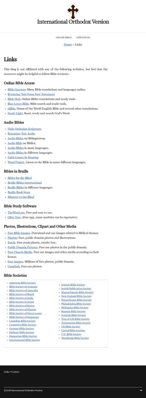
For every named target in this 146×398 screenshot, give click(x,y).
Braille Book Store (19, 192)
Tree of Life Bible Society (75, 319)
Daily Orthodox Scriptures (24, 129)
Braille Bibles (16, 187)
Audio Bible (15, 143)
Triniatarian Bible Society (76, 323)
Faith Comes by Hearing (23, 157)
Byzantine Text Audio (21, 133)
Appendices (83, 38)
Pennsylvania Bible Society (76, 300)
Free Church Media (20, 252)
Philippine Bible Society (74, 308)
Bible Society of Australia (23, 290)
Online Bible (64, 38)
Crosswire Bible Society (22, 325)
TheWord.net (16, 212)
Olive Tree (14, 217)
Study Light (15, 113)
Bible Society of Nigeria (22, 309)
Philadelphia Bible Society (76, 304)
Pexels (12, 242)
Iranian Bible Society (73, 285)
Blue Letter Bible (18, 104)
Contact (15, 372)
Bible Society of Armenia (23, 287)
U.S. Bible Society (71, 334)
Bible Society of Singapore (24, 317)
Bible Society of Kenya (21, 306)
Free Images (15, 261)
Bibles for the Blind (20, 178)
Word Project (16, 162)
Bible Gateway (17, 89)
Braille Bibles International (25, 182)
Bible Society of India (21, 298)
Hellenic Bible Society (21, 332)
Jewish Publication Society (76, 289)
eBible (11, 108)
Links (6, 372)
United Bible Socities (73, 330)
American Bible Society (22, 283)
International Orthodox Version (73, 22)
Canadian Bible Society (22, 321)
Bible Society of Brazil (21, 294)
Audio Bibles (16, 138)
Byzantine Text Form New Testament (31, 94)
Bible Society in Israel (21, 302)
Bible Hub (14, 99)
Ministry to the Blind (21, 197)
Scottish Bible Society (73, 315)
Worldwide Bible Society (75, 338)
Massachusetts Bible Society (77, 292)
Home (68, 44)
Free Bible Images (19, 233)
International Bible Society (24, 340)
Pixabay (12, 238)
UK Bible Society (70, 327)
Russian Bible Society (73, 311)
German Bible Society (21, 329)
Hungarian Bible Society (23, 336)
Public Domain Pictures (23, 247)
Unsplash (14, 266)
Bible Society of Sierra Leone (25, 313)
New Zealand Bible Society (76, 296)
